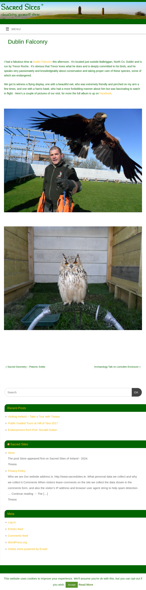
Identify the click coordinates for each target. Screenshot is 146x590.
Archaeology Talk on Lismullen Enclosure (117, 366)
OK (135, 392)
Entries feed (15, 529)
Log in (12, 522)
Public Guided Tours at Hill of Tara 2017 (33, 423)
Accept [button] (71, 584)
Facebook (105, 93)
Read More (86, 584)
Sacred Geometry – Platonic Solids (25, 366)
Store (11, 452)
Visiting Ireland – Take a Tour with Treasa (34, 416)
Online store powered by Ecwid (27, 549)
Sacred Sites (19, 444)
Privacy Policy (17, 470)
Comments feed (18, 535)
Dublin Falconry (42, 61)
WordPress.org (17, 542)
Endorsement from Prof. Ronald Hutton (32, 429)
